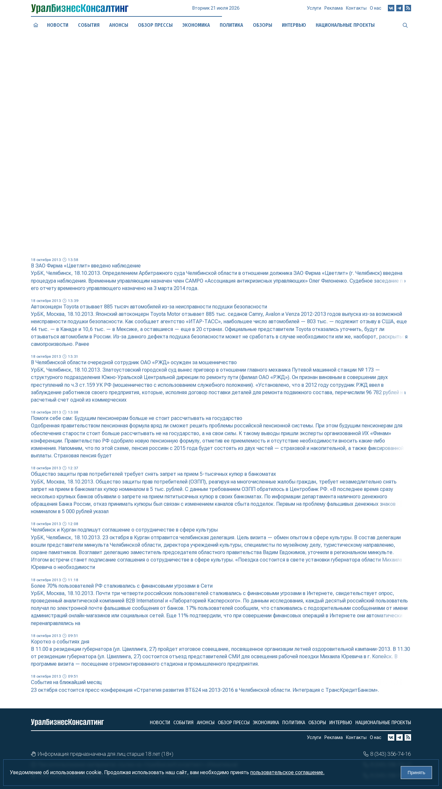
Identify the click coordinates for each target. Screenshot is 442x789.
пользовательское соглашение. (287, 772)
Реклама (333, 10)
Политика (293, 722)
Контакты (356, 10)
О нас (375, 9)
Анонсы (118, 25)
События (89, 24)
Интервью (340, 722)
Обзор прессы (155, 25)
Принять (416, 772)
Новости (57, 25)
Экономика (196, 25)
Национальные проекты (383, 722)
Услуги (314, 11)
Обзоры (317, 722)
